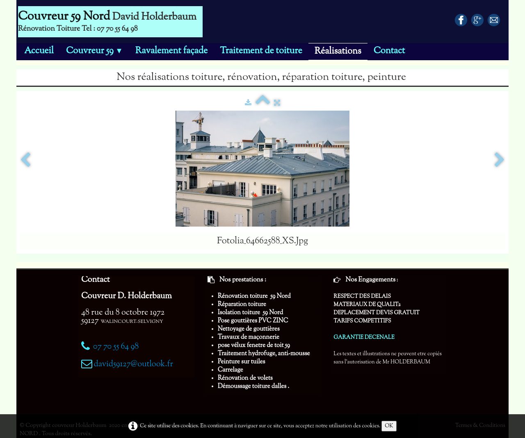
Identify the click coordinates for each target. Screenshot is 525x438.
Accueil (39, 51)
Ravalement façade (171, 51)
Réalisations (338, 51)
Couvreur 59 (94, 51)
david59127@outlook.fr (133, 364)
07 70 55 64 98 (116, 347)
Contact (389, 51)
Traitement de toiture (261, 51)
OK (389, 426)
